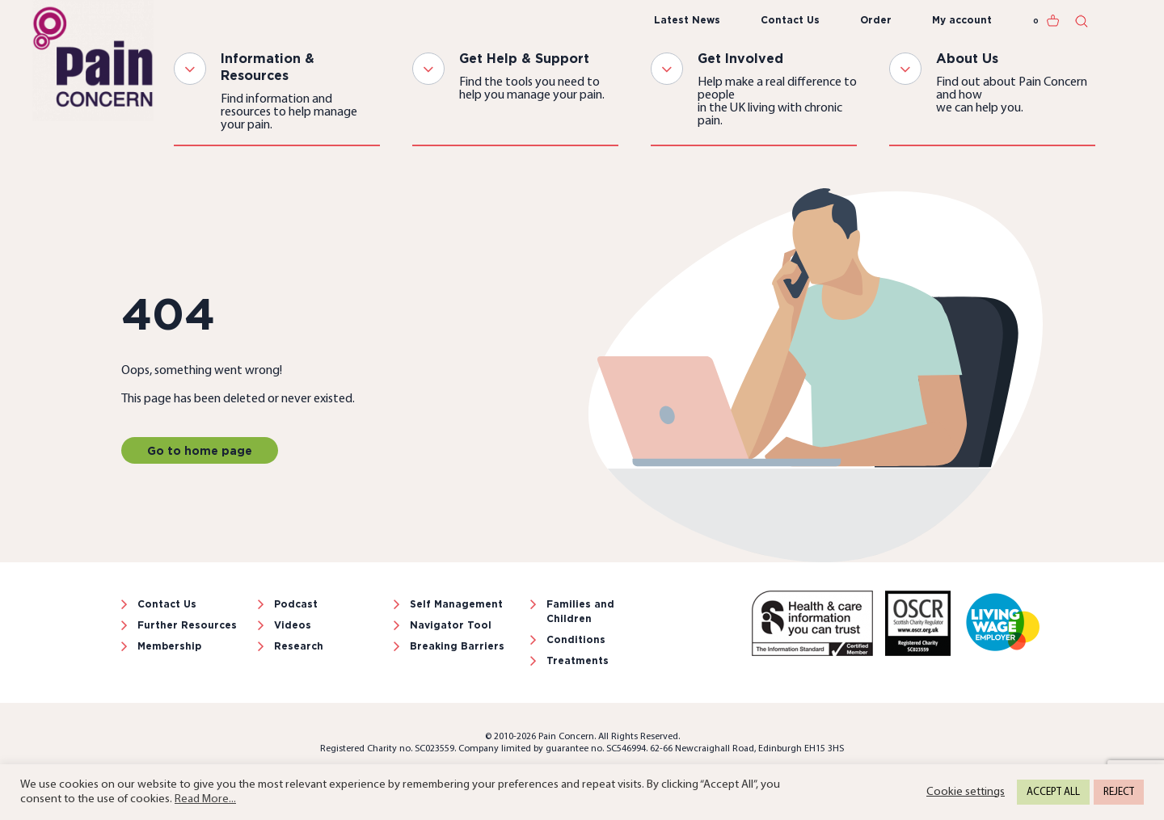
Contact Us (790, 20)
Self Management (456, 604)
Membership (169, 646)
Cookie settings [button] (965, 792)
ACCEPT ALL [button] (1053, 792)
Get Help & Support (524, 58)
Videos (292, 625)
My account (962, 20)
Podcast (296, 604)
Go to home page (199, 450)
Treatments (577, 660)
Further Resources (187, 625)
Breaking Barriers (457, 646)
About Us (967, 58)
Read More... (205, 799)
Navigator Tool (450, 625)
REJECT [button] (1118, 792)
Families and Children (580, 611)
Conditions (575, 639)
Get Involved (740, 58)
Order (876, 20)
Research (298, 646)
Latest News (687, 20)
